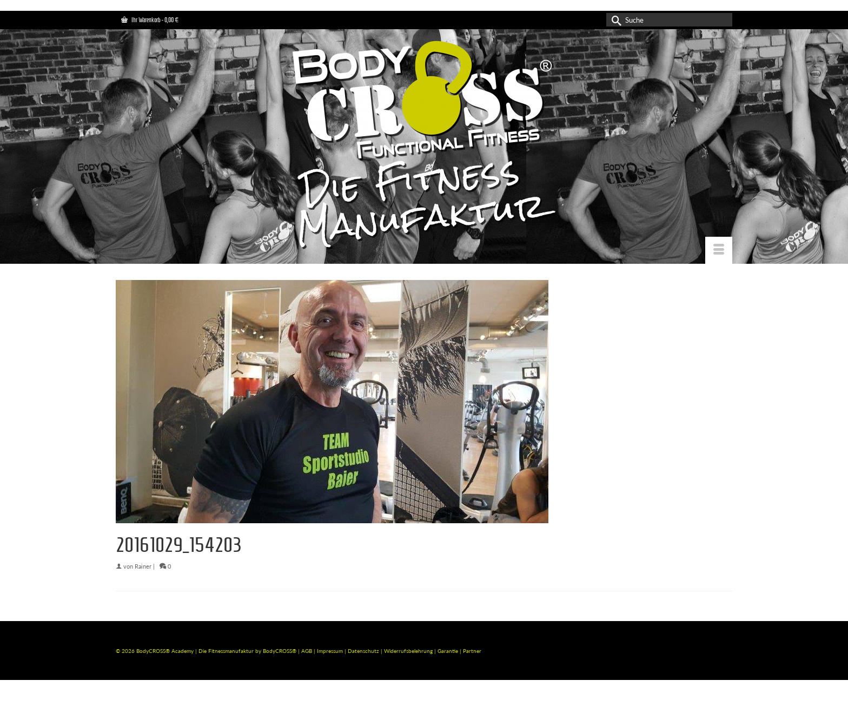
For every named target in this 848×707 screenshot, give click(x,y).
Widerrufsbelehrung (409, 651)
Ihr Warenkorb (149, 19)
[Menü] (718, 250)
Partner (472, 651)
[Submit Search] (614, 19)
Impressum (330, 651)
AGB (306, 651)
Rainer (143, 566)
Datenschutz (364, 651)
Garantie (449, 651)
